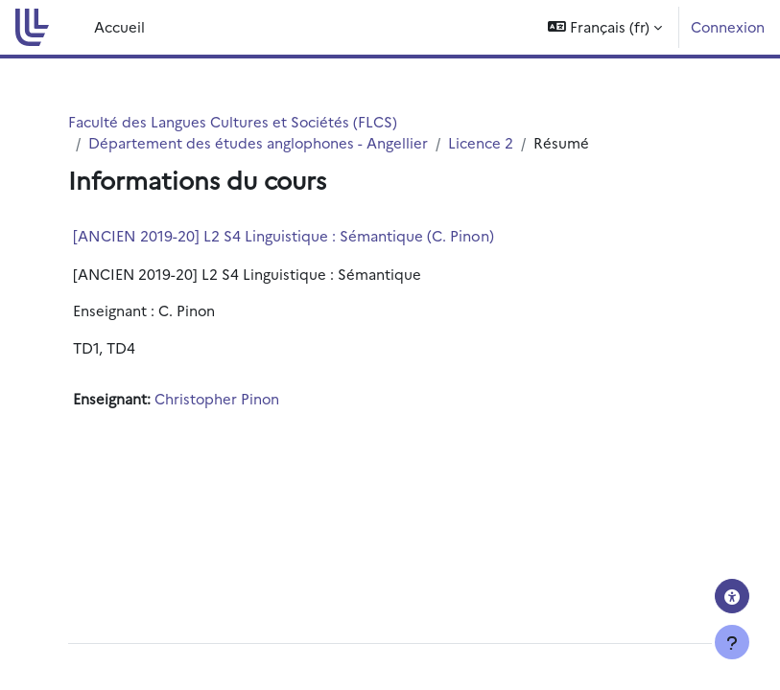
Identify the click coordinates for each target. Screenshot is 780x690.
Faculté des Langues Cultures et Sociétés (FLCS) (232, 121)
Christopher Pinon (216, 398)
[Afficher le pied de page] (732, 642)
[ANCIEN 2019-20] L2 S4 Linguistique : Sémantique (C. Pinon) (283, 235)
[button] (604, 27)
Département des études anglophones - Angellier (258, 142)
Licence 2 (480, 142)
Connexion (728, 26)
